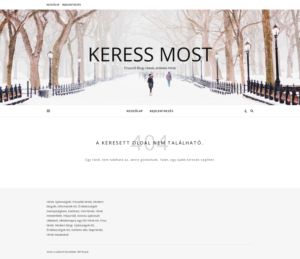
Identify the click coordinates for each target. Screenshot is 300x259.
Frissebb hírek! (82, 202)
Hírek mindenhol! (57, 234)
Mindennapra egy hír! (73, 220)
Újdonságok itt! (84, 225)
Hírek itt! (93, 220)
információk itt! (67, 206)
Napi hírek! (95, 230)
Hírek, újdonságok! (59, 202)
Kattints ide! (79, 230)
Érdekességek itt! (58, 230)
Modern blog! (64, 225)
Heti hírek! (87, 211)
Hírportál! (69, 216)
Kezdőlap (53, 4)
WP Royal (82, 251)
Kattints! (73, 211)
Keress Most (150, 53)
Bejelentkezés (71, 4)
